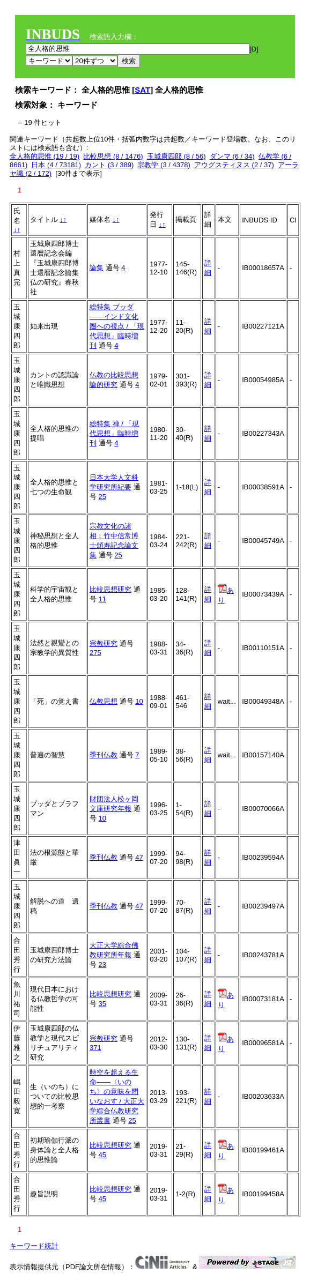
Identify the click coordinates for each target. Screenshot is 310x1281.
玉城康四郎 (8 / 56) (176, 156)
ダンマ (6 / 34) (232, 156)
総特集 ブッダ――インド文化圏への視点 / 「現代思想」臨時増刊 (117, 326)
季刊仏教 (103, 755)
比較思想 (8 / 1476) (113, 156)
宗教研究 (103, 643)
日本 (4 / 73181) (56, 165)
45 (102, 1155)
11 (102, 599)
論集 (97, 268)
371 (95, 1048)
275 (95, 653)
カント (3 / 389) (109, 165)
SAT (142, 89)
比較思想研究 (110, 589)
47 (139, 857)
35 (102, 1004)
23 (102, 964)
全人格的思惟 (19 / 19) (44, 156)
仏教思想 (103, 701)
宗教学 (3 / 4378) (163, 165)
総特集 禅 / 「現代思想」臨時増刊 (114, 433)
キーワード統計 (34, 1246)
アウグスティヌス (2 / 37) (234, 165)
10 (139, 701)
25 (102, 497)
